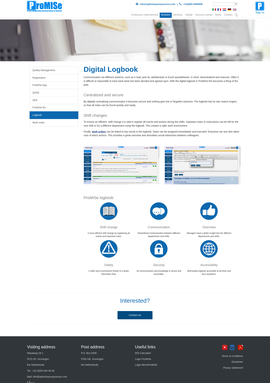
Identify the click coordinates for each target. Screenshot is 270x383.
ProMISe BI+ (39, 107)
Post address (92, 347)
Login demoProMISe (146, 364)
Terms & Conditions (232, 356)
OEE (35, 100)
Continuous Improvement (145, 14)
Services (178, 14)
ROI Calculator (143, 353)
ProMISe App (39, 85)
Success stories (204, 14)
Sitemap (236, 15)
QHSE (35, 92)
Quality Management (43, 70)
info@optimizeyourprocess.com (157, 4)
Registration (38, 77)
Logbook (37, 115)
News (218, 14)
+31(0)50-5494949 (192, 4)
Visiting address (41, 347)
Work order (38, 122)
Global (189, 14)
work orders (99, 131)
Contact (228, 14)
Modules (166, 15)
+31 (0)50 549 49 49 (43, 370)
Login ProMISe (143, 359)
